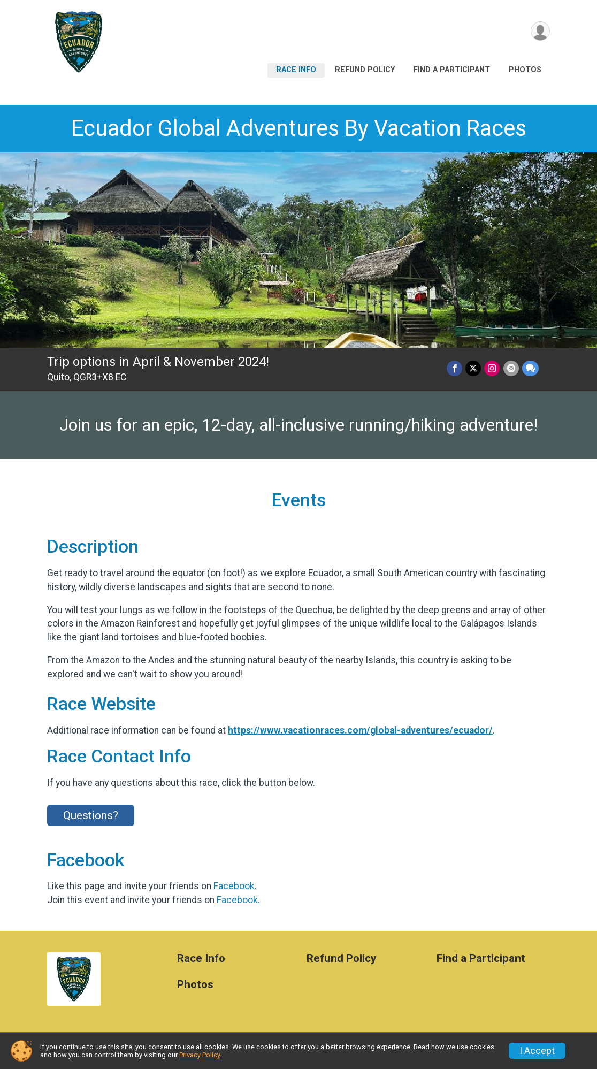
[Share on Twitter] (473, 368)
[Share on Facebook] (455, 368)
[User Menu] (540, 31)
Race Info (296, 69)
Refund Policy (365, 69)
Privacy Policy (199, 1055)
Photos (525, 69)
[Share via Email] (511, 368)
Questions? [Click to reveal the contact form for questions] (90, 815)
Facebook (234, 886)
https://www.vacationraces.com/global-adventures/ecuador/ (360, 730)
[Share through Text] (530, 368)
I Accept (537, 1050)
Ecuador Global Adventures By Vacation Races (298, 128)
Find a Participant (452, 69)
